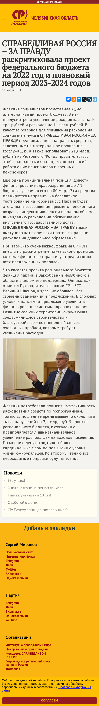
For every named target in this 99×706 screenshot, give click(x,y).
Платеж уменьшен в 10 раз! (27, 495)
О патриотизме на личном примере (33, 488)
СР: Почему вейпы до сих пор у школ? (36, 510)
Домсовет (13, 669)
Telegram (12, 561)
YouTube (11, 620)
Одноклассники (17, 578)
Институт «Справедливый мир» (28, 645)
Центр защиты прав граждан (27, 649)
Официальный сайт (19, 552)
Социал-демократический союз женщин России (28, 663)
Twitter (11, 569)
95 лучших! (14, 481)
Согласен (49, 700)
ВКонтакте (13, 574)
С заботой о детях (21, 503)
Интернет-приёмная (20, 556)
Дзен (9, 565)
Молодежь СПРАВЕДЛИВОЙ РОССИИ (26, 655)
